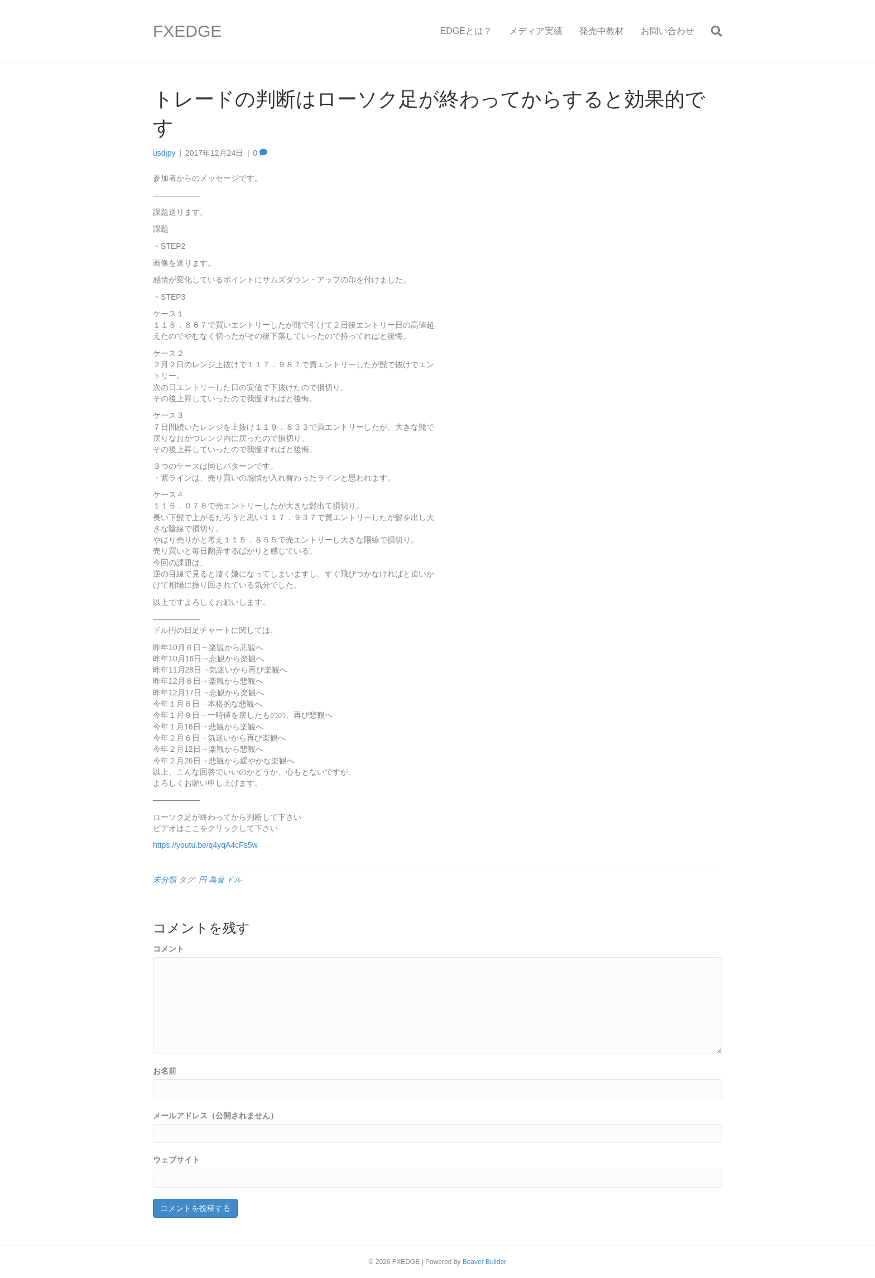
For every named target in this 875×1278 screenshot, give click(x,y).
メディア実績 (535, 31)
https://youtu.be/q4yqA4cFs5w (205, 844)
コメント (168, 948)
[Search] (712, 31)
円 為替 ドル (220, 879)
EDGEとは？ (466, 31)
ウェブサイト (176, 1159)
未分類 (164, 879)
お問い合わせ (667, 31)
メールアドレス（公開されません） (215, 1115)
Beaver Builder (485, 1262)
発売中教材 (601, 31)
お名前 (164, 1070)
